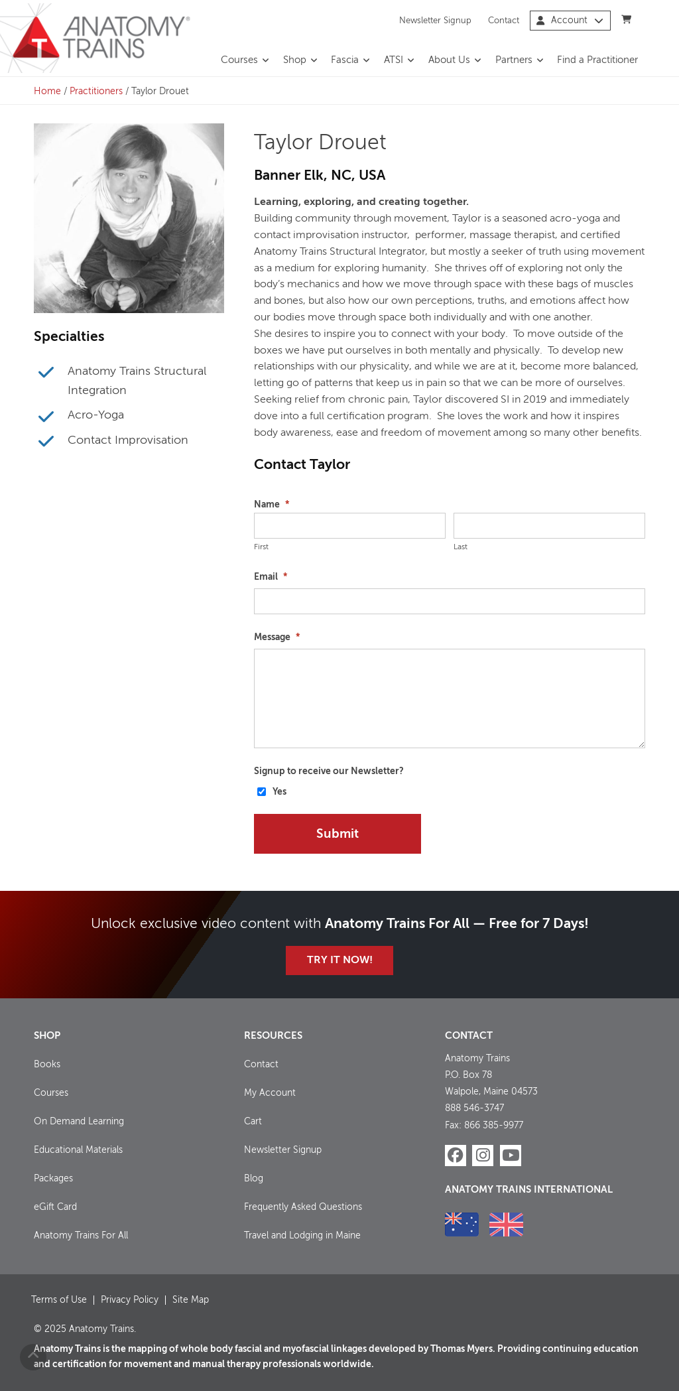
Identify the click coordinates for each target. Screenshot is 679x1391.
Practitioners (96, 91)
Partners (513, 60)
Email (270, 577)
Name (271, 504)
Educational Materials (78, 1150)
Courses (239, 60)
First (261, 547)
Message (277, 637)
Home (47, 91)
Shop (294, 60)
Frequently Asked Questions (303, 1207)
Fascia (345, 60)
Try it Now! (340, 960)
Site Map (190, 1300)
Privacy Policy (129, 1300)
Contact (503, 20)
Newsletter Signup (435, 20)
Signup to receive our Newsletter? (329, 771)
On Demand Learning (79, 1121)
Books (47, 1064)
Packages (53, 1178)
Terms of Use (59, 1300)
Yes (279, 792)
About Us (449, 60)
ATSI (393, 60)
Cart (253, 1121)
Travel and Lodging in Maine (302, 1235)
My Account (270, 1093)
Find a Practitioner (597, 60)
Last (460, 547)
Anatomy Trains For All (81, 1235)
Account (569, 20)
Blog (253, 1178)
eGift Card (55, 1207)
